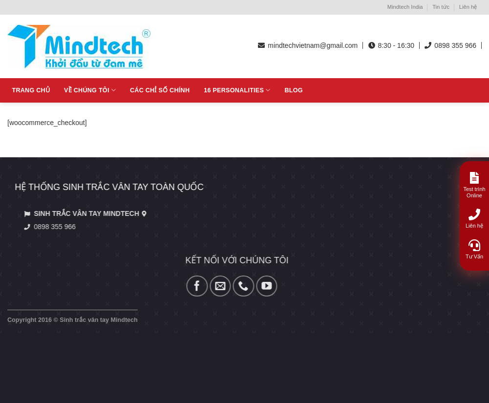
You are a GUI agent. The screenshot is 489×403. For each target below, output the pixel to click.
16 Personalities (237, 90)
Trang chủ (31, 90)
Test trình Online (474, 185)
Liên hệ (468, 7)
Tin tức (440, 7)
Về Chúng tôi (90, 90)
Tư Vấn (474, 249)
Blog (293, 90)
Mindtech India (405, 7)
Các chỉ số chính (160, 90)
